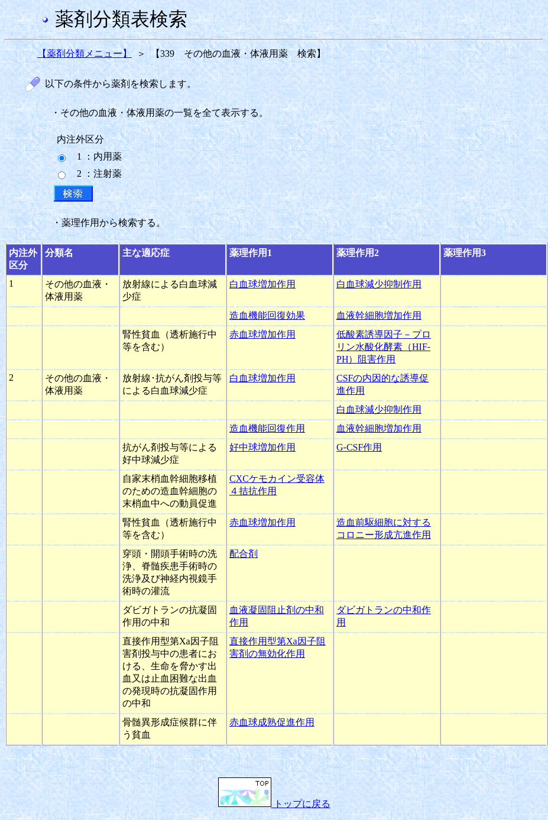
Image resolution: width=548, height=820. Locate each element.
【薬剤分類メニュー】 (84, 53)
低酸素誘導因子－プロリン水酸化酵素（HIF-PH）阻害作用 (383, 346)
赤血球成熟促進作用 (271, 722)
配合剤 (243, 554)
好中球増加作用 (262, 447)
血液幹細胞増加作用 (378, 315)
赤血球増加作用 (262, 334)
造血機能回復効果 (267, 315)
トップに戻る (274, 804)
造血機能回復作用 (267, 428)
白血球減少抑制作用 (378, 284)
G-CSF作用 (359, 447)
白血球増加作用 (262, 284)
